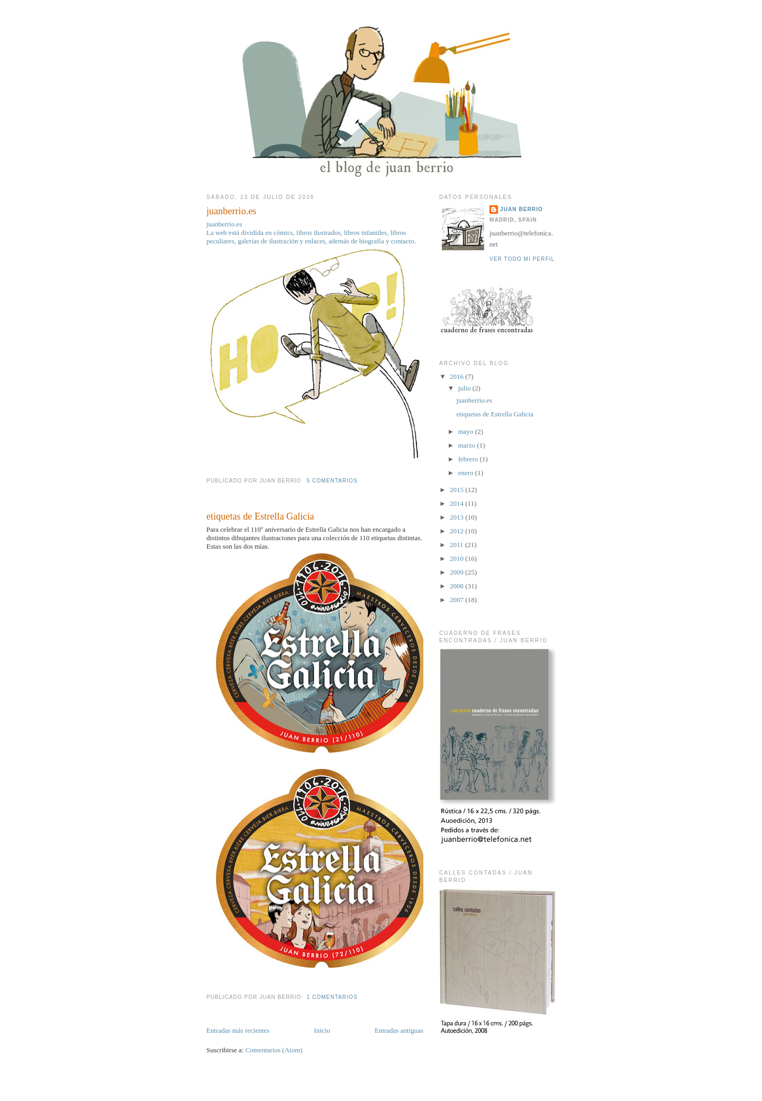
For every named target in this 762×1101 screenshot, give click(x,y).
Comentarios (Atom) (274, 1050)
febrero (469, 459)
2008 (457, 586)
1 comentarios (331, 997)
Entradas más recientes (237, 1030)
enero (466, 473)
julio (465, 388)
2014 (457, 503)
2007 (457, 600)
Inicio (322, 1030)
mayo (466, 431)
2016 (457, 376)
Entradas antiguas (399, 1030)
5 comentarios (331, 481)
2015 (457, 490)
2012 (457, 531)
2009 (457, 572)
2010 (457, 558)
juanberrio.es (231, 211)
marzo (467, 445)
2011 (457, 545)
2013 (457, 517)
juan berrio (521, 209)
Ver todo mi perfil (522, 259)
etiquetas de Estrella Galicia (260, 516)
